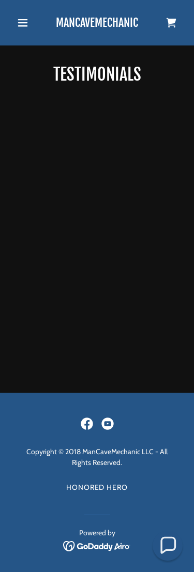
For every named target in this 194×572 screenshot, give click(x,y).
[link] (97, 24)
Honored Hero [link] (97, 487)
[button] (25, 22)
